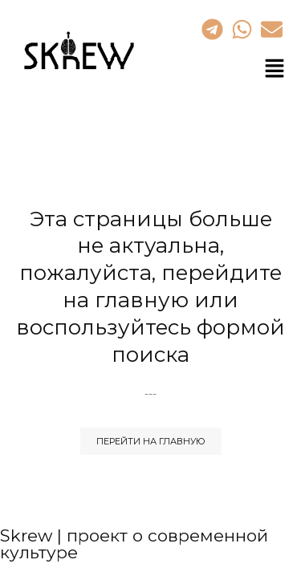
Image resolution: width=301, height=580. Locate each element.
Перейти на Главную (150, 441)
